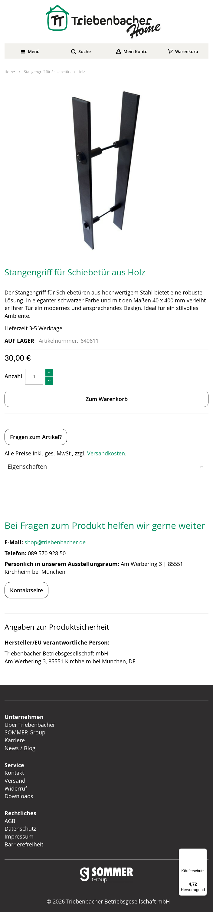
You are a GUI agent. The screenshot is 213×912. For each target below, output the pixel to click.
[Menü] (203, 852)
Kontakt (14, 772)
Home (10, 71)
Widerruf (16, 788)
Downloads (19, 796)
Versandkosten (106, 453)
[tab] (106, 465)
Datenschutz (20, 828)
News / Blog (20, 748)
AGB (10, 821)
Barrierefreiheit (25, 844)
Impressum (19, 836)
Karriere (15, 740)
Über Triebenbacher (30, 724)
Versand (15, 780)
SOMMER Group (25, 732)
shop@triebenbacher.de (56, 542)
